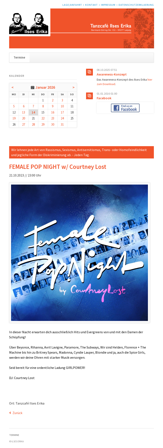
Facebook (104, 98)
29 (42, 124)
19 (14, 118)
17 (62, 112)
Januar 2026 (45, 87)
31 (62, 124)
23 (52, 118)
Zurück (17, 413)
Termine (19, 57)
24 (62, 118)
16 (52, 112)
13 (23, 112)
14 (33, 112)
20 (23, 118)
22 (42, 118)
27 (23, 124)
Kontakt (91, 4)
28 (33, 124)
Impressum (108, 4)
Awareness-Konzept (112, 74)
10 (62, 106)
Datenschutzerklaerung (136, 4)
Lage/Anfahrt (72, 4)
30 (52, 124)
